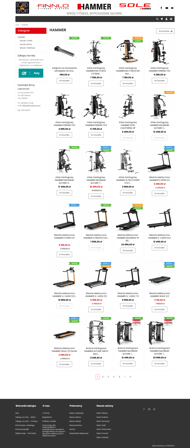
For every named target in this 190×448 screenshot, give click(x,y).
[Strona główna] (22, 7)
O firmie (45, 413)
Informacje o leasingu (25, 425)
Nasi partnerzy (75, 425)
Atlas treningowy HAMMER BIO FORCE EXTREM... (96, 71)
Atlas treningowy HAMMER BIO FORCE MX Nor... (128, 71)
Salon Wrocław (102, 421)
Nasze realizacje (76, 413)
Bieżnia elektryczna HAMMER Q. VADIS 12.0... (64, 295)
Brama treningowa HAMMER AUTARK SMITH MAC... (96, 351)
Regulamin (47, 417)
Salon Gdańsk (102, 437)
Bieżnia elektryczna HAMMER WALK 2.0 (159, 295)
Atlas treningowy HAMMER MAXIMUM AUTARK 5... (64, 180)
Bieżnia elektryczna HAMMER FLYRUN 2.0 (159, 179)
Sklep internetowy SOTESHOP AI (163, 445)
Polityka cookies (49, 421)
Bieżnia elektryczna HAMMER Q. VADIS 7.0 (128, 295)
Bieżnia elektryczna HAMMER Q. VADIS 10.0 (159, 236)
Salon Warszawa (103, 429)
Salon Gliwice (102, 413)
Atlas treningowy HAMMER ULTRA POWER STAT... (128, 180)
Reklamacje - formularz (25, 433)
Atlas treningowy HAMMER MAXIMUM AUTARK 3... (159, 125)
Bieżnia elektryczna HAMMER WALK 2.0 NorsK (64, 350)
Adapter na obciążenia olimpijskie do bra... (64, 69)
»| (130, 376)
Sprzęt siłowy (26, 44)
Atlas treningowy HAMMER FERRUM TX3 (64, 124)
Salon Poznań (102, 433)
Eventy (72, 429)
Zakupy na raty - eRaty (25, 417)
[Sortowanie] (165, 31)
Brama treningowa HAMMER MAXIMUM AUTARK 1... (128, 351)
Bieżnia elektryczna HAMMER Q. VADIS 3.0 (96, 295)
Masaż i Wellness (27, 48)
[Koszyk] (162, 19)
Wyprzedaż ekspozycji (78, 433)
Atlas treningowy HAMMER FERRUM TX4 (96, 124)
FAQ (17, 413)
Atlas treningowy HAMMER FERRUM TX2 (159, 69)
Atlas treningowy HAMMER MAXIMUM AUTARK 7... (96, 180)
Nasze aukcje (75, 421)
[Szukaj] (157, 19)
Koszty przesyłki (22, 429)
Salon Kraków (102, 417)
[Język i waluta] (171, 19)
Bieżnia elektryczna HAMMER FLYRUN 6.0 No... (96, 236)
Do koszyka (64, 80)
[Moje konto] (166, 19)
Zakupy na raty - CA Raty (26, 421)
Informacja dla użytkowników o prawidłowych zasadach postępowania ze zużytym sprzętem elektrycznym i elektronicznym (53, 430)
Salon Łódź (101, 425)
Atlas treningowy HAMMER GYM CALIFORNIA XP (128, 125)
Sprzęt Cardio (26, 40)
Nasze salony (75, 417)
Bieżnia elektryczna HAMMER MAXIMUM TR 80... (128, 238)
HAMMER (21, 37)
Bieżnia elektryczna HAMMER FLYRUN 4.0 (64, 236)
